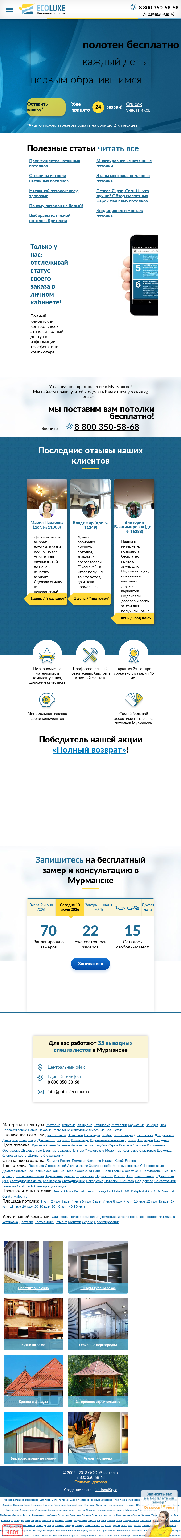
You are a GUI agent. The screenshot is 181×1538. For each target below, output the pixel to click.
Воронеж (26, 1530)
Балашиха (18, 1500)
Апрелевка (41, 1510)
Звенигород (55, 1510)
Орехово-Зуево (21, 1505)
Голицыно (68, 1510)
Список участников (138, 104)
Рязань (92, 1535)
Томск (19, 1535)
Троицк (120, 1510)
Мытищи (17, 1515)
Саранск (101, 1520)
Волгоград (48, 1530)
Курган (116, 1525)
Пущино (48, 1505)
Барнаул (36, 1520)
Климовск (134, 1500)
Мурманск (58, 1525)
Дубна (73, 1500)
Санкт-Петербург (94, 1525)
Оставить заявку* (46, 104)
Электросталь (99, 1515)
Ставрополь (136, 1530)
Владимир (61, 1530)
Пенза (108, 1535)
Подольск (36, 1505)
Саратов (73, 1535)
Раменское (60, 1505)
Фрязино (101, 1505)
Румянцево (38, 1515)
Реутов (26, 1515)
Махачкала (29, 1525)
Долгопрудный (60, 1500)
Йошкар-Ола (114, 1520)
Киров (137, 1525)
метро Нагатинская (119, 1515)
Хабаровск (122, 1530)
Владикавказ (80, 1520)
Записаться (90, 963)
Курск (108, 1525)
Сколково (63, 1515)
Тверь (27, 1535)
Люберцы (5, 1515)
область (135, 1515)
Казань (68, 1520)
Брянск (72, 1530)
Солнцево (75, 1515)
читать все (118, 148)
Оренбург (125, 1535)
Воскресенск (32, 1500)
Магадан (69, 1525)
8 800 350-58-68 (159, 7)
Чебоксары (48, 1520)
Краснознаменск (106, 1510)
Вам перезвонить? (158, 14)
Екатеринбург (60, 1535)
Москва (8, 1500)
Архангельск (108, 1530)
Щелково (129, 1505)
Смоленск (46, 1535)
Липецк (79, 1525)
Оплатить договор (90, 1482)
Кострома (126, 1525)
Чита (27, 1520)
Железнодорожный (89, 1500)
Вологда (37, 1530)
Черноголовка (115, 1505)
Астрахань (94, 1530)
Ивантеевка (121, 1500)
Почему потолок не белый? (56, 206)
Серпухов (89, 1505)
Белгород (82, 1530)
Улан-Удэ (41, 1525)
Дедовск (90, 1510)
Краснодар (17, 1520)
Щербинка (51, 1515)
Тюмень (4, 1535)
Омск (135, 1535)
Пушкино (80, 1510)
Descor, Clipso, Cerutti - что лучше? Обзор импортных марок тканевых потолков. (122, 196)
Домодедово (27, 1510)
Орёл (116, 1535)
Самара (84, 1535)
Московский (132, 1510)
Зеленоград (12, 1510)
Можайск (7, 1505)
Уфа (49, 1525)
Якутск (92, 1520)
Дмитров (45, 1500)
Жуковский (107, 1500)
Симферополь (131, 1520)
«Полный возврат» (89, 750)
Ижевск (59, 1520)
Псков (101, 1535)
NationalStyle (106, 1490)
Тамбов (35, 1535)
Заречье (86, 1515)
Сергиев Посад (75, 1505)
